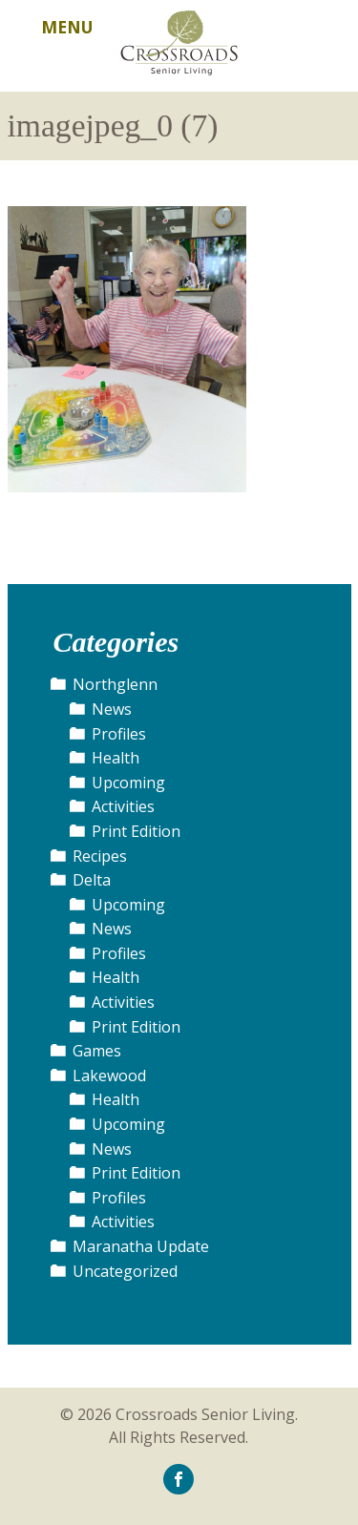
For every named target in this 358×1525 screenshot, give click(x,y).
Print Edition (136, 831)
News (112, 709)
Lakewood (109, 1075)
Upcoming (128, 782)
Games (97, 1050)
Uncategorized (125, 1271)
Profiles (119, 733)
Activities (123, 806)
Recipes (100, 856)
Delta (92, 879)
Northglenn (115, 684)
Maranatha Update (141, 1246)
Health (115, 757)
